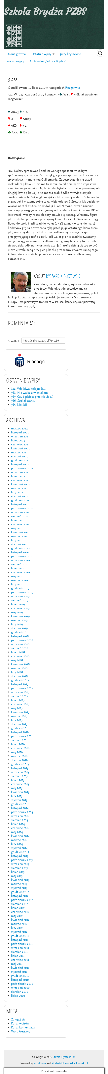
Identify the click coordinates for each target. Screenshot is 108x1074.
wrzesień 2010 (20, 988)
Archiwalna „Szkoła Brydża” (48, 61)
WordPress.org (20, 1031)
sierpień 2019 (19, 600)
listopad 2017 (19, 684)
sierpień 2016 (19, 740)
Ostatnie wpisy (41, 54)
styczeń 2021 (19, 544)
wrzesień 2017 (20, 692)
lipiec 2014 (18, 824)
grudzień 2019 (20, 588)
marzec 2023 (19, 452)
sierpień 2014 (19, 820)
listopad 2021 (19, 504)
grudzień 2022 (20, 460)
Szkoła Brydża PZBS (45, 12)
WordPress (40, 1063)
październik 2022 (22, 468)
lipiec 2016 (18, 744)
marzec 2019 (19, 620)
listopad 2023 (19, 432)
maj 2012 (17, 916)
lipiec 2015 (17, 780)
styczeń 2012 (19, 932)
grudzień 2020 (20, 548)
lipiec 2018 (18, 652)
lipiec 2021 (18, 520)
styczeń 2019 (19, 628)
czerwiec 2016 (20, 748)
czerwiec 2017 (20, 704)
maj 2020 (17, 576)
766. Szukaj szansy (23, 400)
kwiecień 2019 (20, 616)
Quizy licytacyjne (69, 54)
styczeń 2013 (19, 888)
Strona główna (16, 54)
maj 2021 (17, 528)
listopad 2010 (20, 980)
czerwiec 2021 (20, 524)
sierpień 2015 (19, 776)
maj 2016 (17, 752)
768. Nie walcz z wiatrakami (30, 392)
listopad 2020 (20, 552)
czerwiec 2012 (20, 912)
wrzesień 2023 (20, 436)
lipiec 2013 (17, 872)
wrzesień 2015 (20, 772)
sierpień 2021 (19, 516)
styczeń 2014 (19, 848)
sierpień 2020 (19, 564)
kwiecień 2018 (20, 664)
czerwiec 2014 (20, 828)
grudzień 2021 (20, 500)
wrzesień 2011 (20, 948)
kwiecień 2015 (20, 792)
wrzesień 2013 (20, 864)
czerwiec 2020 (20, 572)
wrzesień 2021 (20, 512)
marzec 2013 (19, 884)
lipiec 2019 (18, 604)
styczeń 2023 (19, 456)
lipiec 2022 (18, 476)
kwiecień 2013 (20, 880)
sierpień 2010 (19, 992)
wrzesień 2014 (20, 816)
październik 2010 (22, 984)
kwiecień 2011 (20, 968)
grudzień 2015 (20, 764)
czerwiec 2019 (20, 608)
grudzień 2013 (20, 852)
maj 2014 (17, 832)
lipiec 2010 (18, 995)
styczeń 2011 (19, 972)
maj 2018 (17, 660)
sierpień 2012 (19, 904)
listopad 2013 (19, 856)
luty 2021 (17, 540)
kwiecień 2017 (20, 712)
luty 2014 (17, 844)
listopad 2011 (19, 940)
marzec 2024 (19, 428)
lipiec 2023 (18, 440)
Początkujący (15, 61)
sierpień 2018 (19, 648)
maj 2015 (16, 788)
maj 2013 (16, 876)
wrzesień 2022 (20, 472)
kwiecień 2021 (20, 532)
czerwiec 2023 (20, 444)
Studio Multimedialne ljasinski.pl (70, 1063)
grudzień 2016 (20, 728)
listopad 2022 (20, 464)
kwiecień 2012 (20, 920)
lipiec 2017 (18, 700)
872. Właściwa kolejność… (28, 388)
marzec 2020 (19, 580)
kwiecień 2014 (20, 836)
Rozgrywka (72, 87)
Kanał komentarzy (23, 1027)
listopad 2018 (20, 636)
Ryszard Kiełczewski (63, 276)
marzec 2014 (19, 840)
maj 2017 (17, 708)
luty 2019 (17, 624)
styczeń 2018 (19, 676)
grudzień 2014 (20, 804)
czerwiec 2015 (20, 784)
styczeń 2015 (19, 800)
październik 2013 (22, 860)
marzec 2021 (19, 536)
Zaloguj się (18, 1019)
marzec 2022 (19, 488)
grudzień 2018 (20, 632)
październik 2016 (22, 736)
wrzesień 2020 (20, 560)
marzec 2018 (19, 668)
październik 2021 (22, 508)
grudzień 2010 (20, 976)
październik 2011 (22, 944)
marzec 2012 (19, 924)
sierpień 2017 (19, 696)
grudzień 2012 (20, 892)
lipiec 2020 (18, 568)
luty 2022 (17, 492)
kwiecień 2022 (20, 484)
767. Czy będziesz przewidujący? (32, 396)
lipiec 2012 (18, 908)
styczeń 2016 (19, 760)
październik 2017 (22, 688)
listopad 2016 (20, 732)
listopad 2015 (19, 768)
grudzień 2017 (20, 680)
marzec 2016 (19, 756)
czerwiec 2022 (20, 480)
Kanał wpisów (20, 1023)
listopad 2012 (19, 896)
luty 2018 (17, 672)
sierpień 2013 (19, 868)
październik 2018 (22, 640)
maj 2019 (17, 612)
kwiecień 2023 (20, 448)
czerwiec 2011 (20, 960)
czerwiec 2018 (20, 656)
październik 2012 (22, 900)
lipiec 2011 (17, 956)
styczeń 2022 (19, 496)
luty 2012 (17, 928)
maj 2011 (16, 964)
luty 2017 (17, 720)
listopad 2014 (20, 808)
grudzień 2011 (20, 936)
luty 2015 (16, 796)
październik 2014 (22, 812)
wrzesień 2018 (20, 644)
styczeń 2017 (19, 724)
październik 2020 (22, 556)
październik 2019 (22, 592)
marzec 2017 (19, 716)
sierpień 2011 (19, 952)
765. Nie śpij (19, 404)
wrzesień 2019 (20, 596)
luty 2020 (17, 584)
